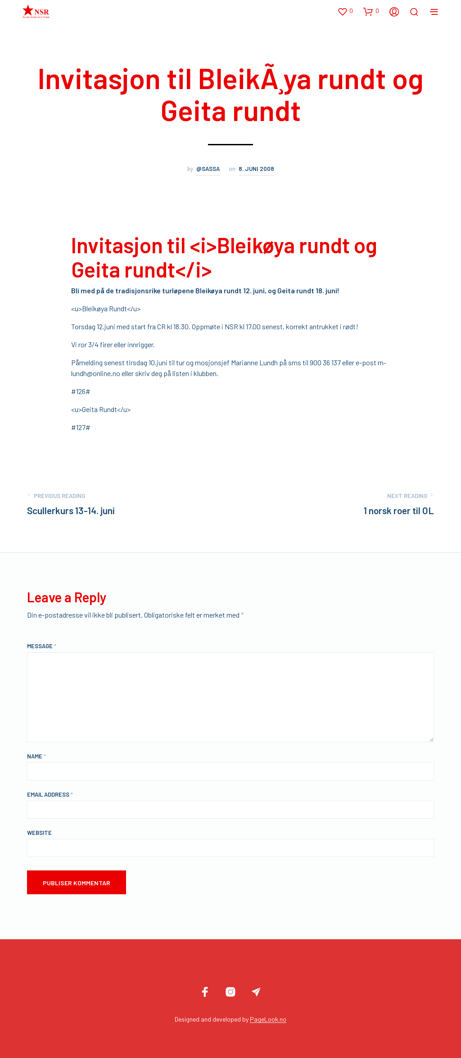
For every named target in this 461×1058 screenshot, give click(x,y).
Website (39, 832)
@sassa (208, 168)
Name (36, 756)
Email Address (50, 794)
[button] (345, 11)
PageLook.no (268, 1019)
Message (41, 646)
